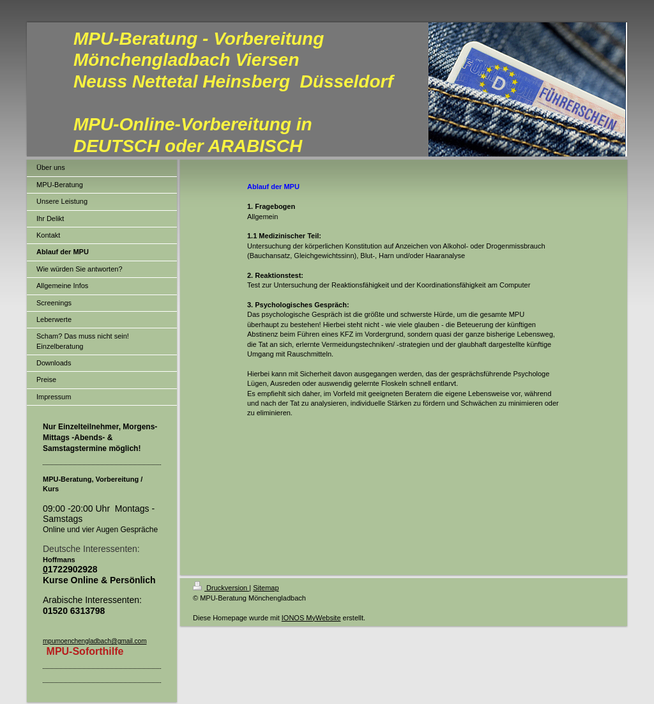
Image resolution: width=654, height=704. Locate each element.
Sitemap (265, 588)
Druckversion (221, 588)
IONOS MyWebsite (311, 618)
